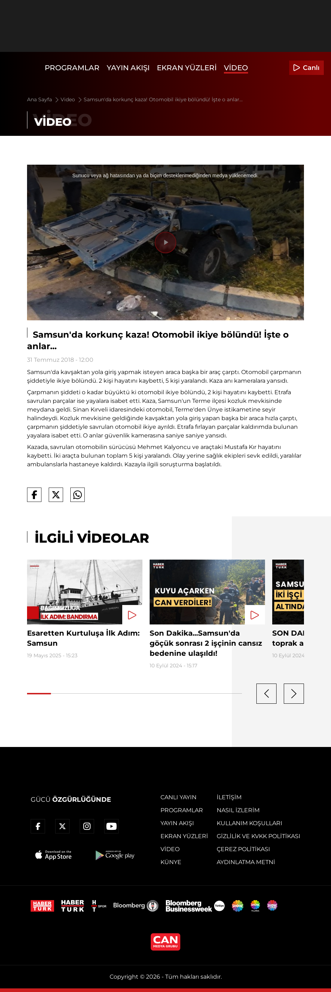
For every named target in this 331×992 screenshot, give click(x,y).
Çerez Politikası (243, 849)
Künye (170, 862)
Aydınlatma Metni (246, 862)
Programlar (72, 67)
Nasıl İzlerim (238, 810)
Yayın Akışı (128, 67)
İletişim (229, 797)
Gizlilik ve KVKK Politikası (258, 836)
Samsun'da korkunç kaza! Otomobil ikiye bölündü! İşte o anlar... (163, 99)
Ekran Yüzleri (187, 67)
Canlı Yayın (178, 797)
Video (236, 67)
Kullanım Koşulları (249, 823)
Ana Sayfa (43, 99)
